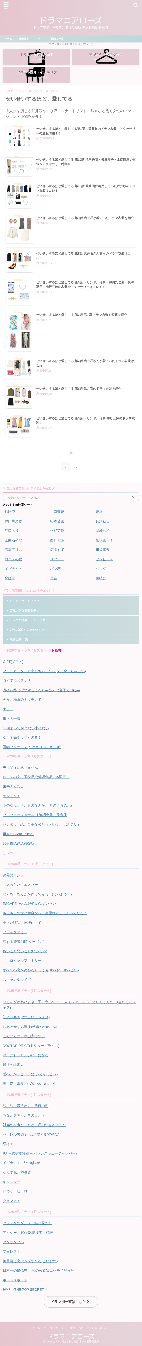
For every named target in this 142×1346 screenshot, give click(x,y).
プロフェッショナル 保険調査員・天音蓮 (36, 819)
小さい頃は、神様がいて (23, 924)
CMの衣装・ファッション (27, 637)
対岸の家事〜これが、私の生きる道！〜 (36, 1121)
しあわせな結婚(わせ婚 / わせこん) (31, 1025)
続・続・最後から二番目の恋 (27, 1103)
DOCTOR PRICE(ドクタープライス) (33, 1044)
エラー (8, 715)
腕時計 (101, 586)
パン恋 (55, 577)
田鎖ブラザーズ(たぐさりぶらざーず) (33, 752)
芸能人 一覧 (60, 38)
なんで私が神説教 (17, 1167)
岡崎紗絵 (103, 540)
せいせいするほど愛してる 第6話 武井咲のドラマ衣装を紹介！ (83, 397)
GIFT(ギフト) (14, 669)
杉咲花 (10, 521)
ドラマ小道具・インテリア (27, 627)
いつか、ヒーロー (17, 1186)
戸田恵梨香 (14, 531)
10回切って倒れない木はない (27, 734)
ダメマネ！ (12, 1195)
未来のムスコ (14, 791)
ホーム (9, 38)
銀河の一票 (12, 725)
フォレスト (12, 1245)
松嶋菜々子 (105, 549)
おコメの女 (14, 568)
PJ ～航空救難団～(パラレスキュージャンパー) (42, 1149)
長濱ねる (103, 531)
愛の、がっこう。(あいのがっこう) (32, 1071)
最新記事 (25, 38)
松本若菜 (57, 531)
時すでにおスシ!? (17, 688)
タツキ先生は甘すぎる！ (23, 743)
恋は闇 (10, 586)
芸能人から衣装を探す (24, 618)
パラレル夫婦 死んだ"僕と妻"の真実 (32, 1130)
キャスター (12, 1177)
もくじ (41, 38)
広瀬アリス (14, 558)
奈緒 (99, 521)
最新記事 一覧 (19, 647)
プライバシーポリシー (98, 1320)
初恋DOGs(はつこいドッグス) (28, 1016)
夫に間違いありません (21, 773)
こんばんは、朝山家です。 (25, 1034)
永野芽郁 (57, 540)
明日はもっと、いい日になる (27, 1053)
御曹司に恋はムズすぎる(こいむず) (32, 1254)
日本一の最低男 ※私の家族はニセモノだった (40, 1263)
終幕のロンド (14, 878)
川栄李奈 (103, 558)
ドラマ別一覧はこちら (70, 1294)
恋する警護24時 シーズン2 (25, 942)
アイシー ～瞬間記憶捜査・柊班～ (31, 1226)
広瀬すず (57, 558)
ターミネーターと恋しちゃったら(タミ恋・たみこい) (46, 679)
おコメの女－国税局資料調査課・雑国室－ (38, 782)
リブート (57, 568)
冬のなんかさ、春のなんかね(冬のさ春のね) (39, 809)
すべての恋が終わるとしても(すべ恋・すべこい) (43, 970)
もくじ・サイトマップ (24, 608)
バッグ (101, 577)
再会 (54, 586)
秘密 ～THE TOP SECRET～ (26, 1282)
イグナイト (14, 577)
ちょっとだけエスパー (21, 887)
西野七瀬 (57, 549)
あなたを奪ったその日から (25, 1112)
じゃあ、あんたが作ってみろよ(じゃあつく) (39, 896)
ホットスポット (16, 1272)
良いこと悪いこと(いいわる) (26, 952)
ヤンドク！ (12, 800)
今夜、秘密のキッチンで (23, 706)
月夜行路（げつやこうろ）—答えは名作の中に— (43, 697)
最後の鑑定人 (14, 1062)
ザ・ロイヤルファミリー (23, 961)
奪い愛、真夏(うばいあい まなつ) (30, 1081)
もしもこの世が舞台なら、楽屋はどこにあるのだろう (47, 915)
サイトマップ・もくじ (55, 1320)
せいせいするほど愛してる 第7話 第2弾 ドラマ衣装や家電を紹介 (84, 323)
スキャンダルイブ (17, 979)
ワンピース (105, 568)
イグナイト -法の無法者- (23, 1158)
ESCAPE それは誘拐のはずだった (31, 905)
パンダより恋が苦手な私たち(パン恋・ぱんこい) (43, 828)
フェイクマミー (16, 933)
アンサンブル (14, 1235)
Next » (72, 462)
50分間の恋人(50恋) (19, 846)
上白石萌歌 (14, 549)
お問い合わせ (76, 1320)
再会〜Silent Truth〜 (19, 837)
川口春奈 (57, 521)
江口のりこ (14, 540)
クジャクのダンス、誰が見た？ (29, 1217)
